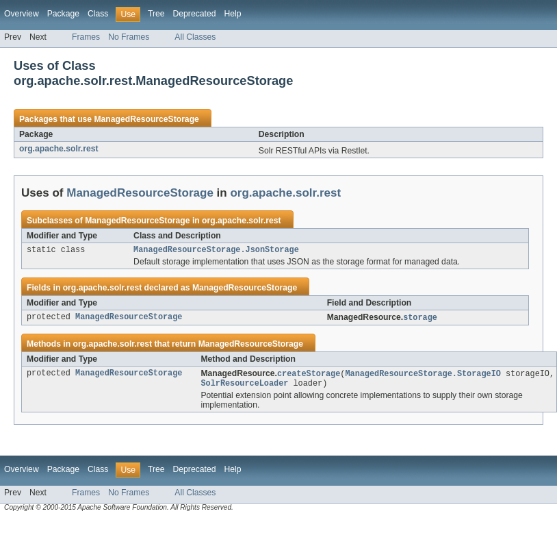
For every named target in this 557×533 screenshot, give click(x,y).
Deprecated (194, 13)
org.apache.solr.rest (59, 148)
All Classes (195, 37)
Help (232, 13)
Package (63, 13)
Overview (21, 13)
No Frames (128, 37)
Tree (156, 13)
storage (420, 319)
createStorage (308, 376)
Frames (86, 37)
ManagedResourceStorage (146, 119)
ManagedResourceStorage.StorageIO (422, 376)
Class (98, 13)
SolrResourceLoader (244, 387)
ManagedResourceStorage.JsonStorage (216, 250)
